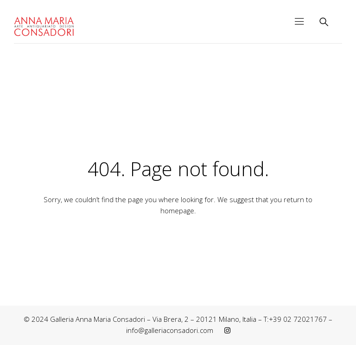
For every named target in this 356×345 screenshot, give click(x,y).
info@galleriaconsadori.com (169, 330)
